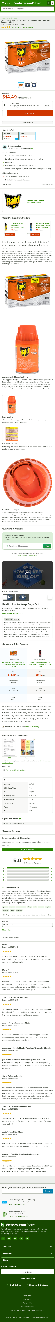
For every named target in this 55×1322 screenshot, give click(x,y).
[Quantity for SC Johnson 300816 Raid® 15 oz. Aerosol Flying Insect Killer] (28, 234)
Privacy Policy (33, 555)
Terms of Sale (27, 1296)
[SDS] (9, 748)
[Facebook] (15, 1238)
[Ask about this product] (27, 546)
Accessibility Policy (27, 1307)
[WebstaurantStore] (27, 1225)
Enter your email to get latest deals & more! (24, 1187)
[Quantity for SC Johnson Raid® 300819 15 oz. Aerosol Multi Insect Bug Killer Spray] (3, 234)
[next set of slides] (53, 229)
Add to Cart (9, 235)
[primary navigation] (6, 3)
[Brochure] (27, 748)
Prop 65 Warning (32, 727)
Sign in (47, 105)
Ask (47, 546)
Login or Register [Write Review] (27, 849)
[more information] (32, 149)
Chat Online (14, 1285)
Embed (16, 619)
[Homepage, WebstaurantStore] (27, 3)
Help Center (27, 1272)
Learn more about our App (18, 1216)
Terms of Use (22, 555)
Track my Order (27, 1278)
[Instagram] (3, 1238)
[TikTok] (21, 1238)
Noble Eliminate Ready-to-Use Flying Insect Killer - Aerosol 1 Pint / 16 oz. (40, 664)
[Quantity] (5, 113)
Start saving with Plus (17, 1204)
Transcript (9, 619)
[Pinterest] (27, 1238)
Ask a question (28, 27)
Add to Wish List (27, 123)
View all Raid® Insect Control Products (35, 201)
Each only (5, 94)
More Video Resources (11, 614)
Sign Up (48, 1191)
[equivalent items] (19, 819)
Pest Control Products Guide (22, 770)
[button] (21, 85)
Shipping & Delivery (37, 1285)
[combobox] (27, 8)
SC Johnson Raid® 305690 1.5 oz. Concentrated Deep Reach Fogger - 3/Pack (13, 664)
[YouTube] (9, 1238)
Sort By (5, 922)
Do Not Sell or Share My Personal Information (27, 1310)
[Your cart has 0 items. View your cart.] (50, 3)
